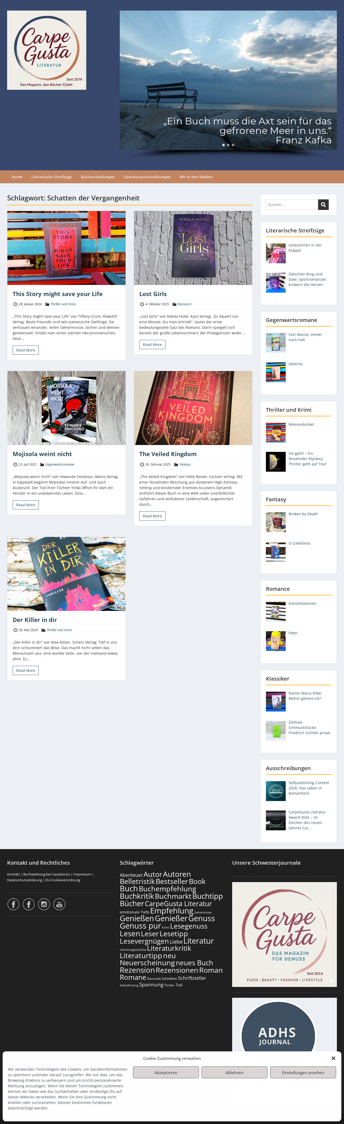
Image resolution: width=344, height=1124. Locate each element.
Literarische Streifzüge (51, 176)
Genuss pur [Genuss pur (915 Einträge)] (140, 925)
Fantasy (185, 464)
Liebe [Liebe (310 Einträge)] (176, 941)
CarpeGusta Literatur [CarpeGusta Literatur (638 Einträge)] (178, 903)
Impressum (82, 874)
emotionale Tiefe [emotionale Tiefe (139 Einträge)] (134, 912)
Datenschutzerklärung (24, 880)
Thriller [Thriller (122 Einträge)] (169, 985)
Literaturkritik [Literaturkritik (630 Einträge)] (169, 948)
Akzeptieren (166, 1072)
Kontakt (13, 874)
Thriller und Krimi (63, 304)
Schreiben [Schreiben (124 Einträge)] (169, 978)
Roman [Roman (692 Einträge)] (211, 970)
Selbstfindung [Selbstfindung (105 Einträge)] (129, 985)
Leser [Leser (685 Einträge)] (150, 933)
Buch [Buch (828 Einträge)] (129, 888)
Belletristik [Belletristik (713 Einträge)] (137, 881)
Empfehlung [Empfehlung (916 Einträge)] (171, 910)
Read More (25, 350)
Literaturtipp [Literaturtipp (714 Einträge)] (141, 955)
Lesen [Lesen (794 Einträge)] (130, 933)
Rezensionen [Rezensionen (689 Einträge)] (177, 970)
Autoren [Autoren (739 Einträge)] (177, 874)
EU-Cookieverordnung (62, 880)
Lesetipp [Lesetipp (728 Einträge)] (174, 933)
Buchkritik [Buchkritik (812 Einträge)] (137, 896)
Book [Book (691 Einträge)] (197, 881)
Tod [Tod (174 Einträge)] (178, 984)
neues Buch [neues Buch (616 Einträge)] (194, 962)
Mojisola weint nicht (42, 454)
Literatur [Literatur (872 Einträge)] (198, 940)
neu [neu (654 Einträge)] (169, 955)
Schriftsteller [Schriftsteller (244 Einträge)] (192, 978)
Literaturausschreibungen (147, 176)
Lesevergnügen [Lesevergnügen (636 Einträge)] (144, 941)
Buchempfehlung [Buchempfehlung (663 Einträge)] (167, 888)
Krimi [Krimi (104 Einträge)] (165, 927)
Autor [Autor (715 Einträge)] (153, 874)
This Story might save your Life (58, 294)
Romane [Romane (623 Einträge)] (133, 977)
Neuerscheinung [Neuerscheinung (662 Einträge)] (147, 962)
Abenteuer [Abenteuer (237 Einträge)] (131, 875)
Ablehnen (234, 1072)
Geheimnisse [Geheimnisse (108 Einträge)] (203, 912)
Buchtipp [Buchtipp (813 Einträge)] (207, 896)
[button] (333, 1058)
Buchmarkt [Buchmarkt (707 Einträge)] (173, 896)
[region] (228, 85)
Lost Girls (153, 294)
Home (17, 176)
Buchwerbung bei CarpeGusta (46, 874)
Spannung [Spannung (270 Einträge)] (151, 984)
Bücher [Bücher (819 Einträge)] (132, 903)
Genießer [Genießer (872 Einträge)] (171, 918)
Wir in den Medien (196, 176)
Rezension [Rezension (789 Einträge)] (137, 970)
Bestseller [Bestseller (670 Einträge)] (172, 881)
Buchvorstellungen (98, 176)
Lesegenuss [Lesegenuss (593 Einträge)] (188, 926)
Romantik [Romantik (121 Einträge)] (154, 978)
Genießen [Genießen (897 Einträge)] (137, 918)
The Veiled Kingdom (168, 454)
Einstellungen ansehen (303, 1072)
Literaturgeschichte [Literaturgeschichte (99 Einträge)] (133, 950)
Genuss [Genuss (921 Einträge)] (201, 918)
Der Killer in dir (35, 620)
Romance (184, 304)
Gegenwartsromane (59, 464)
